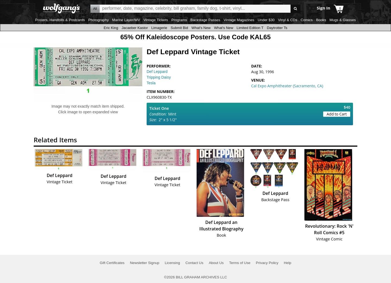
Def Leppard (157, 71)
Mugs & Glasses (342, 20)
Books (321, 20)
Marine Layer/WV (126, 20)
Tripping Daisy (159, 77)
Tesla (151, 83)
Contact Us (194, 263)
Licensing (172, 263)
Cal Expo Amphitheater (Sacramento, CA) (287, 85)
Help (287, 263)
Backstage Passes (205, 20)
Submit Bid (179, 28)
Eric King (111, 28)
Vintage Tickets (155, 20)
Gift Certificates (112, 263)
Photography (98, 20)
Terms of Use (240, 263)
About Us (216, 263)
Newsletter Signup (144, 263)
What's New (201, 28)
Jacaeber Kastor (135, 28)
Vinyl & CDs (287, 20)
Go (296, 9)
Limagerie (159, 28)
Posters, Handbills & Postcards (60, 20)
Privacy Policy (267, 263)
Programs (179, 20)
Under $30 (266, 20)
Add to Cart (337, 114)
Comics (307, 20)
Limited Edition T (250, 28)
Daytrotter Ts (277, 28)
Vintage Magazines (238, 20)
